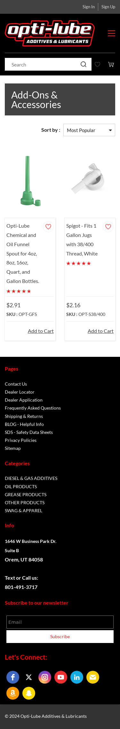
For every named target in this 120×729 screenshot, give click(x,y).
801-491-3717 (21, 587)
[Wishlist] (100, 64)
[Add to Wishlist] (48, 226)
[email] (92, 677)
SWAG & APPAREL (23, 510)
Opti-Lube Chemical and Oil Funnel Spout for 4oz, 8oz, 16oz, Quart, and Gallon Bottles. (22, 253)
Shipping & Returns (24, 416)
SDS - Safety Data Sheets (29, 432)
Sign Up (108, 6)
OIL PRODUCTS (21, 486)
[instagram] (44, 677)
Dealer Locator (20, 392)
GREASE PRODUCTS (25, 494)
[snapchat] (28, 693)
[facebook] (12, 677)
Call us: (30, 578)
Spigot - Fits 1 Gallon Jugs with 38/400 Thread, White (82, 239)
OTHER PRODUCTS (24, 502)
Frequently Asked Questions (33, 408)
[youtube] (60, 677)
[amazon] (12, 693)
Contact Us (16, 384)
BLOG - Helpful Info (24, 424)
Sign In (89, 6)
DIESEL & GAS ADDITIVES (31, 478)
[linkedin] (76, 677)
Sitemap (13, 448)
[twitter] (28, 677)
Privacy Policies (20, 440)
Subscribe (60, 636)
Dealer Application (24, 400)
